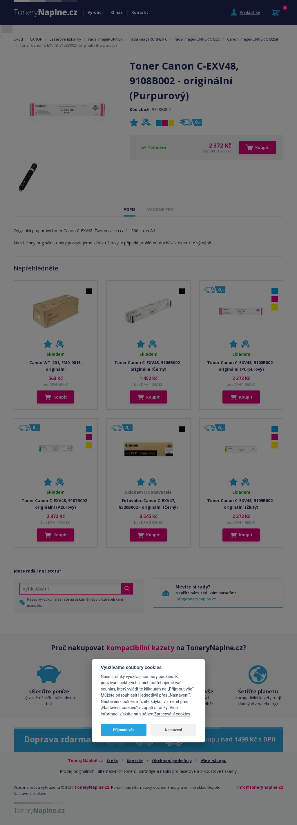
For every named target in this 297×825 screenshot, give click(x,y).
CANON (36, 39)
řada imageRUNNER (105, 39)
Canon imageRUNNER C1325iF (253, 39)
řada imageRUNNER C (148, 39)
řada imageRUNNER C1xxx (197, 39)
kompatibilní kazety (140, 647)
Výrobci (95, 12)
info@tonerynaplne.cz (195, 599)
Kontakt (139, 12)
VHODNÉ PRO (160, 209)
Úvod (18, 39)
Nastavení (173, 730)
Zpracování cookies (172, 714)
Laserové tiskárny (65, 39)
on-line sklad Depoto (202, 787)
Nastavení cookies (30, 793)
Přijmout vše (123, 730)
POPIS (129, 209)
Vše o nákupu (214, 760)
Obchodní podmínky (172, 760)
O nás (117, 12)
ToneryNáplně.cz (91, 787)
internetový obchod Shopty (156, 787)
